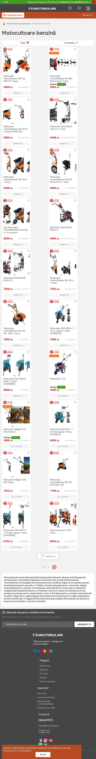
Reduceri (44, 669)
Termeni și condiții (46, 708)
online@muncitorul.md (49, 726)
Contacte (41, 693)
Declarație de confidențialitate (45, 702)
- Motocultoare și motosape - (18, 24)
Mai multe (47, 556)
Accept (43, 754)
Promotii (44, 673)
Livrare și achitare (46, 697)
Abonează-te (84, 624)
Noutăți (43, 677)
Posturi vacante (47, 681)
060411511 (46, 720)
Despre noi (45, 666)
